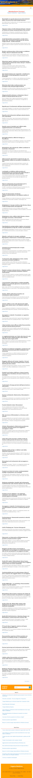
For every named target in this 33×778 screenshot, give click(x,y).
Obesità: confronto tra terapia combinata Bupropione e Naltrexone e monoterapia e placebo (16, 237)
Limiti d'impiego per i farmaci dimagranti (13, 527)
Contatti (15, 768)
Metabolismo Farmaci (17, 11)
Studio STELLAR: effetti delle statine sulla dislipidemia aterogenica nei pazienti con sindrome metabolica (14, 605)
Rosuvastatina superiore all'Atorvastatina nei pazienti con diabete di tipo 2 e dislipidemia (14, 636)
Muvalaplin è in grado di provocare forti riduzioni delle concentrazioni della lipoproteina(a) (16, 19)
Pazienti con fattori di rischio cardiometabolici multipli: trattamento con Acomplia (15, 472)
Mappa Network (21, 768)
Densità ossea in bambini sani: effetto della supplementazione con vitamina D (14, 127)
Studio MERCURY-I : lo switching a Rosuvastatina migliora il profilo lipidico (15, 584)
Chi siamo (11, 768)
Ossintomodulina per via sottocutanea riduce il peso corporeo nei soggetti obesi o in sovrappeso (16, 573)
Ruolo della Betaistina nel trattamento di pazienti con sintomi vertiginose (14, 714)
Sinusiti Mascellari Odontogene (8, 704)
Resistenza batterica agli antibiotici (9, 719)
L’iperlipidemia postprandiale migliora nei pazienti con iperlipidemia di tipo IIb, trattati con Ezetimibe (16, 227)
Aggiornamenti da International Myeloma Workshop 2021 (13, 742)
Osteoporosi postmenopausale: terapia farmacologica (13, 248)
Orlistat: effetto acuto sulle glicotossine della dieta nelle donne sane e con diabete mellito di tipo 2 (15, 305)
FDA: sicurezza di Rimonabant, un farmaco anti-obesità (15, 415)
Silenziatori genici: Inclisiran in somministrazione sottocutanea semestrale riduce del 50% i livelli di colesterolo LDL (16, 63)
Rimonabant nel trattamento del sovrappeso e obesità (15, 462)
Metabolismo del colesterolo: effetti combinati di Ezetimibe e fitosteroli (16, 148)
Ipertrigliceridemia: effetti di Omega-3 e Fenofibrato (13, 138)
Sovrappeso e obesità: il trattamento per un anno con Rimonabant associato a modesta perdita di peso (16, 507)
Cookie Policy (20, 775)
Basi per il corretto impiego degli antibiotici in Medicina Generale (15, 722)
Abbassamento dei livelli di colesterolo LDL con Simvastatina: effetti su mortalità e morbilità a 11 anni (16, 160)
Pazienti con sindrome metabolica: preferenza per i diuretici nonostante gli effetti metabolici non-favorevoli (16, 350)
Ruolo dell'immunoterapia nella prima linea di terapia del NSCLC (15, 745)
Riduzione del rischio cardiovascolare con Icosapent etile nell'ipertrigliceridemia (14, 85)
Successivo (27, 681)
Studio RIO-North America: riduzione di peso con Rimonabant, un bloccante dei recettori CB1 (15, 616)
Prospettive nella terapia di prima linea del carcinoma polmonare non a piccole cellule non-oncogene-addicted (16, 754)
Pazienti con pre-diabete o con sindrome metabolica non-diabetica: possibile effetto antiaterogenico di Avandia (14, 495)
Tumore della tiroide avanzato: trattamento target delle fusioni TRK (16, 730)
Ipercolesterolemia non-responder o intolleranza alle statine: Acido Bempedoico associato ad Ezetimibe (16, 75)
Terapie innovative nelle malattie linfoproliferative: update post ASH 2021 (16, 737)
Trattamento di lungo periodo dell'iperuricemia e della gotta (16, 385)
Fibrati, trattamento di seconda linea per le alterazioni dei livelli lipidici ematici (14, 184)
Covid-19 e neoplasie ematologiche (9, 757)
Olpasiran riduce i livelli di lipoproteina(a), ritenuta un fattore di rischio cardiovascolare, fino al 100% (16, 29)
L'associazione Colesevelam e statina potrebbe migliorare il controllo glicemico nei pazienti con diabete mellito (15, 284)
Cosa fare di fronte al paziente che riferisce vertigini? (13, 717)
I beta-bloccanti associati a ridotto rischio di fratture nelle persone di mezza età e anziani (15, 439)
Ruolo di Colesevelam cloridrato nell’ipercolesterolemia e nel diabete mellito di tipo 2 (15, 195)
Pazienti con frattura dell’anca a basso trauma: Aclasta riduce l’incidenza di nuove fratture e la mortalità (15, 374)
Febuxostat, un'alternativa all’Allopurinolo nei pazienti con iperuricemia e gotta (15, 538)
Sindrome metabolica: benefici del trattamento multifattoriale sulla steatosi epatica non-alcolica (16, 483)
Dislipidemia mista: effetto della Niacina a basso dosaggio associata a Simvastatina (15, 217)
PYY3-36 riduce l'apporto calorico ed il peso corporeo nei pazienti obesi (14, 626)
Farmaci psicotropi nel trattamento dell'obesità (15, 647)
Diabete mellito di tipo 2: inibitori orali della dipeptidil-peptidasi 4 (14, 450)
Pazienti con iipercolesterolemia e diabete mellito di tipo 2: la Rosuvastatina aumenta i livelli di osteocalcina (16, 271)
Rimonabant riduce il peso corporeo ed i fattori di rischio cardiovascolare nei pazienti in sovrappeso (16, 594)
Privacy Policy (13, 775)
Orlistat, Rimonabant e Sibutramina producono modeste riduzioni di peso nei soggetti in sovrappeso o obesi (15, 427)
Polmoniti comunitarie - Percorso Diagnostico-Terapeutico (14, 698)
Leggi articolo (5, 25)
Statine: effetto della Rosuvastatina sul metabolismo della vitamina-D (13, 294)
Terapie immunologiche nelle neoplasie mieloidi (12, 740)
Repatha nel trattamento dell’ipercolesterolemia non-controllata (16, 115)
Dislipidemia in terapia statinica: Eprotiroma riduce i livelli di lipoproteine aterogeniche (16, 205)
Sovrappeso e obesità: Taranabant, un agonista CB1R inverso (15, 315)
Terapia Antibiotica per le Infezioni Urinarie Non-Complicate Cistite (15, 701)
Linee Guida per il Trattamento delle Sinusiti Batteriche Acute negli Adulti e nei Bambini (16, 710)
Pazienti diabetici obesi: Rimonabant (12, 405)
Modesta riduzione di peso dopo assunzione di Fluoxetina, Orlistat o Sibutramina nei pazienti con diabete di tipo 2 (16, 670)
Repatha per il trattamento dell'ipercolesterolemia (16, 106)
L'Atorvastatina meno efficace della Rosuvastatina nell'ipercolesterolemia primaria (16, 325)
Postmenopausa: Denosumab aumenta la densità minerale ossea (16, 518)
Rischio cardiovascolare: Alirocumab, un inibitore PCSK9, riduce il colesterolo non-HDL (16, 52)
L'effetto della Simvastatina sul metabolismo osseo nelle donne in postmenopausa (14, 658)
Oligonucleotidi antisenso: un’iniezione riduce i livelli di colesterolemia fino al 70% (15, 95)
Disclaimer (18, 772)
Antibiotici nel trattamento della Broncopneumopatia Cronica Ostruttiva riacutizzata (17, 695)
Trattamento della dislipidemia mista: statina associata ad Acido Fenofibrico (15, 259)
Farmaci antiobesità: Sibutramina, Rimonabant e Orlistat (15, 395)
